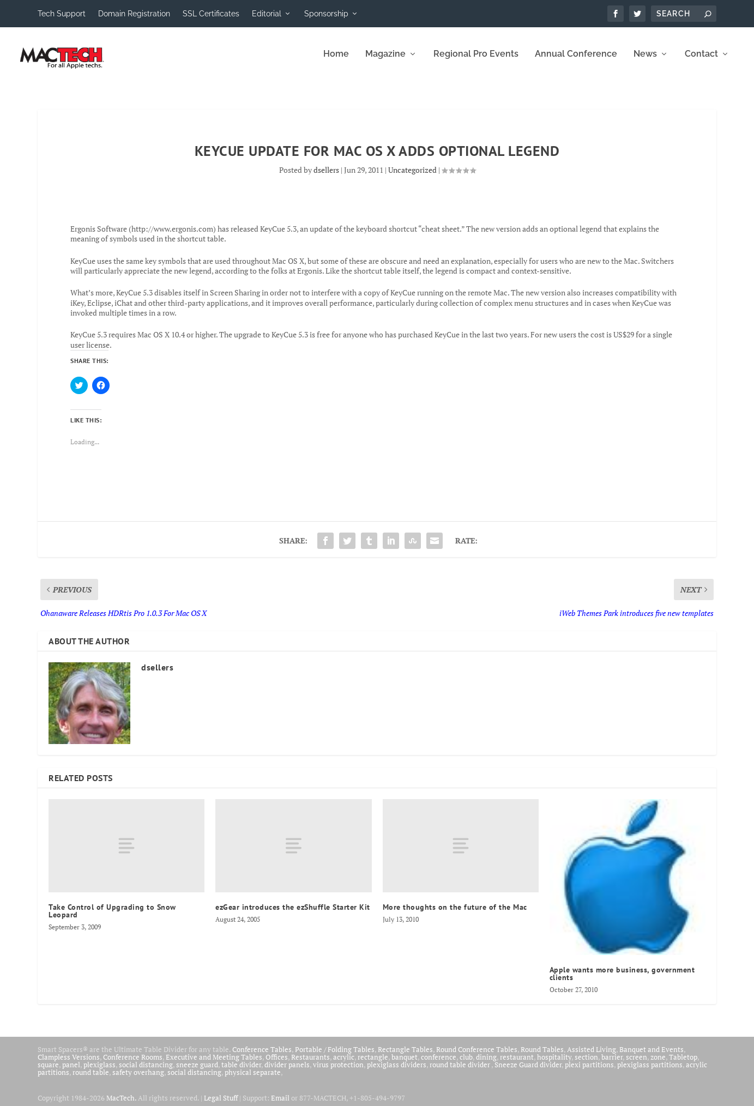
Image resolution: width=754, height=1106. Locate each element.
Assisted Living (591, 1056)
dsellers (326, 177)
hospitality (554, 1064)
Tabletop (683, 1064)
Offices (277, 1064)
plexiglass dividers (396, 1072)
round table (91, 1079)
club (466, 1064)
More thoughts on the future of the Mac (455, 915)
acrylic (343, 1064)
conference (438, 1064)
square (48, 1072)
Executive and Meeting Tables (214, 1064)
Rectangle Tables (405, 1056)
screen (636, 1064)
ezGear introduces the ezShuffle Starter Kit (292, 915)
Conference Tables (262, 1056)
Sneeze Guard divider (528, 1072)
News (645, 61)
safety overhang (138, 1079)
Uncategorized (412, 177)
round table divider (460, 1072)
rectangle (373, 1064)
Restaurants (310, 1064)
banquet (404, 1064)
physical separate (253, 1079)
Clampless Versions (69, 1064)
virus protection (338, 1072)
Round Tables (542, 1056)
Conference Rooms (132, 1064)
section (586, 1064)
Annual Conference (576, 61)
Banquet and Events (651, 1056)
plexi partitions (589, 1072)
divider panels (287, 1072)
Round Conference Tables (476, 1056)
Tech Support (62, 13)
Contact (701, 61)
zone (658, 1064)
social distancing (146, 1072)
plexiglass (99, 1072)
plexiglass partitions (650, 1072)
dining (486, 1064)
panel (71, 1072)
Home (336, 61)
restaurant (517, 1064)
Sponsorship (326, 13)
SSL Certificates (211, 13)
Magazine (385, 61)
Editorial (266, 13)
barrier (612, 1064)
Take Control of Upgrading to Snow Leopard (112, 918)
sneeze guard (197, 1072)
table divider (241, 1072)
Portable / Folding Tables (335, 1056)
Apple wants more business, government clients (622, 980)
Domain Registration (134, 13)
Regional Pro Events (475, 61)
